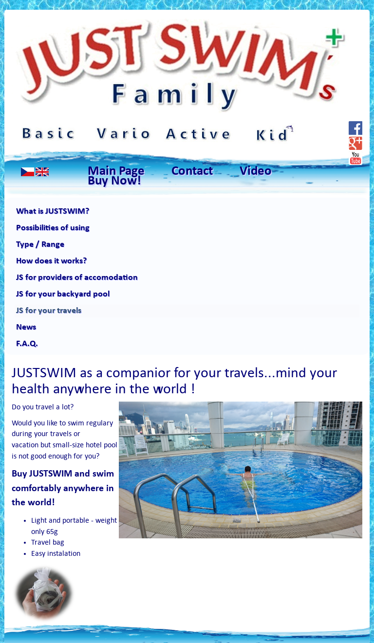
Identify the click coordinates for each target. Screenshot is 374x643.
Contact (192, 172)
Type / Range (40, 244)
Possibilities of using (53, 228)
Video (256, 172)
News (26, 327)
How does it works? (51, 261)
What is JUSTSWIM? (52, 211)
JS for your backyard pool (63, 294)
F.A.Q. (27, 344)
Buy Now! (114, 181)
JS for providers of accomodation (77, 277)
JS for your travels (48, 310)
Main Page (116, 172)
